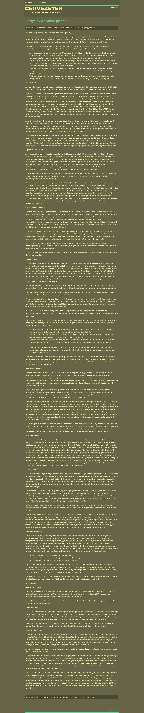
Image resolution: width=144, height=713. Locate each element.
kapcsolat (114, 8)
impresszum (114, 710)
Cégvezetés (43, 8)
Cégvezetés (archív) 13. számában (46, 33)
